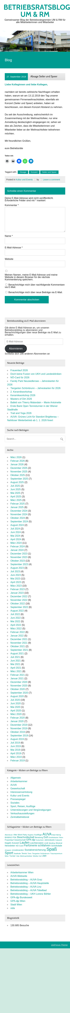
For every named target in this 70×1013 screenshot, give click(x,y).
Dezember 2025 (18, 468)
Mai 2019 (15, 750)
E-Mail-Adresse (14, 247)
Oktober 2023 (17, 560)
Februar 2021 (17, 675)
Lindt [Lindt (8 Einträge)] (46, 843)
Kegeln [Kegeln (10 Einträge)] (8, 843)
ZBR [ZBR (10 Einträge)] (44, 856)
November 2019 (18, 728)
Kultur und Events (24, 179)
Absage (23, 172)
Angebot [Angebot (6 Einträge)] (31, 835)
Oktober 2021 (17, 646)
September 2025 (19, 478)
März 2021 (16, 671)
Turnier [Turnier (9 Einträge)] (12, 856)
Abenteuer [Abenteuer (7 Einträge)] (9, 835)
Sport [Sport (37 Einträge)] (9, 853)
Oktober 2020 (17, 689)
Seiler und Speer (49, 172)
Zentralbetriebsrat (19, 817)
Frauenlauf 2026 (19, 370)
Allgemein (15, 778)
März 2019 (16, 757)
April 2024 (15, 539)
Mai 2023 (15, 578)
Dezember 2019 (18, 725)
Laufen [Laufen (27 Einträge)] (24, 842)
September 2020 (19, 692)
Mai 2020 (15, 707)
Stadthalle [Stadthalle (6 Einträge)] (17, 853)
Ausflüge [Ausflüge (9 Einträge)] (38, 835)
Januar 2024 (17, 550)
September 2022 (19, 607)
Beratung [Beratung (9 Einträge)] (39, 837)
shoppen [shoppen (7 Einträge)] (8, 850)
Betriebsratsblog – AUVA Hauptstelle (29, 883)
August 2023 (17, 568)
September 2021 (19, 650)
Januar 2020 (17, 721)
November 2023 (18, 557)
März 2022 (16, 628)
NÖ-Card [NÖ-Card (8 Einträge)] (19, 846)
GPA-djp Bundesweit (21, 897)
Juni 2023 (15, 575)
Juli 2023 (15, 571)
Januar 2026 (17, 464)
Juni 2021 (15, 660)
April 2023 (15, 582)
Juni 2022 (15, 618)
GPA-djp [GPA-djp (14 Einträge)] (30, 839)
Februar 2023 (17, 589)
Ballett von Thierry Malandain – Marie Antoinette (35, 402)
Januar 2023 (17, 593)
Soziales (14, 802)
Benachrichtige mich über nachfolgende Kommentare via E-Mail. (35, 285)
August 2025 (17, 482)
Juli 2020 (15, 700)
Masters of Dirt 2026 (21, 399)
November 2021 (18, 643)
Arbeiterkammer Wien (22, 872)
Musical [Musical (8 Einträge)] (59, 843)
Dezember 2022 (18, 596)
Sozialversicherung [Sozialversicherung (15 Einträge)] (35, 849)
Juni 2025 (15, 489)
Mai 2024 (15, 536)
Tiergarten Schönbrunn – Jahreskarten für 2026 (35, 388)
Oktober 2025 (17, 475)
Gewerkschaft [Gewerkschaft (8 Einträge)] (20, 840)
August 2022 (17, 610)
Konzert (34, 172)
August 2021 (17, 653)
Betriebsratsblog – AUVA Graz (26, 879)
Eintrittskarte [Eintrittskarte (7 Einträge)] (53, 837)
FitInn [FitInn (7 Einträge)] (61, 837)
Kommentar (12, 205)
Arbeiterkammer (18, 781)
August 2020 (17, 696)
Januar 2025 (17, 507)
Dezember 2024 (18, 511)
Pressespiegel (17, 799)
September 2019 (19, 735)
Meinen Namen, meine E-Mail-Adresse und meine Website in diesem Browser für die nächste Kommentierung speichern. (31, 277)
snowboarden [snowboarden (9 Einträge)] (18, 850)
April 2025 (15, 496)
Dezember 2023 (18, 553)
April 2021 (15, 668)
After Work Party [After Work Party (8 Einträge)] (20, 835)
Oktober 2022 (17, 603)
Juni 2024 (15, 532)
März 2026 (16, 457)
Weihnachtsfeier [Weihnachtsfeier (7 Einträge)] (26, 856)
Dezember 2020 (18, 682)
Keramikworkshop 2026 (22, 395)
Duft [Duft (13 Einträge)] (46, 837)
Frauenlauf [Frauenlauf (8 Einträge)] (9, 840)
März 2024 (16, 543)
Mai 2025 (15, 493)
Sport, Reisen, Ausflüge (22, 806)
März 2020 (16, 714)
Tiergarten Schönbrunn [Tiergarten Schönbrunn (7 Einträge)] (41, 853)
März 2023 (16, 585)
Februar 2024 (17, 546)
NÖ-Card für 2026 (19, 377)
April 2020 (15, 710)
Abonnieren (16, 348)
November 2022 (18, 600)
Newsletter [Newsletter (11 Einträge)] (10, 845)
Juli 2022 (15, 614)
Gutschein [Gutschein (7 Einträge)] (40, 840)
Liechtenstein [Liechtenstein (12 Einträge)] (36, 843)
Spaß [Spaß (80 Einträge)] (51, 849)
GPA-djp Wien (17, 901)
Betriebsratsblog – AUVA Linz (25, 886)
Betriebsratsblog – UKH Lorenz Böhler (30, 894)
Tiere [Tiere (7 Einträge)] (29, 853)
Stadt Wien (16, 904)
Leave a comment (51, 179)
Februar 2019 (17, 760)
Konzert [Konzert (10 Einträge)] (15, 843)
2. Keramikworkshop (21, 391)
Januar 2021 (17, 678)
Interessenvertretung (21, 792)
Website (9, 259)
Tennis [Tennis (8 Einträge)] (24, 853)
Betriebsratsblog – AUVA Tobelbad (28, 890)
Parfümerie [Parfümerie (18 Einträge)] (30, 845)
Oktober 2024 (17, 518)
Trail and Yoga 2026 (21, 413)
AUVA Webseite (18, 876)
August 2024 (17, 525)
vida (12, 908)
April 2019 (15, 753)
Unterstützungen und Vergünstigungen (30, 810)
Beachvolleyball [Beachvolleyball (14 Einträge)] (25, 837)
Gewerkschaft (17, 788)
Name (9, 236)
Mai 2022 (15, 621)
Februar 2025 (17, 503)
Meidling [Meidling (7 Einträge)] (52, 843)
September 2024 (19, 521)
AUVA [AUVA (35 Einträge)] (47, 834)
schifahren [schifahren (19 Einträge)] (44, 845)
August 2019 (17, 739)
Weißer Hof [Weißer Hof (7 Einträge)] (37, 856)
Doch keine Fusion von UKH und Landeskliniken (35, 374)
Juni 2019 (15, 746)
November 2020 (18, 685)
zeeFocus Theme (59, 945)
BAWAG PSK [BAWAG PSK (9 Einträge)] (11, 837)
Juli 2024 (15, 528)
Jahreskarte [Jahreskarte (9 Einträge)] (49, 840)
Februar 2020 (17, 717)
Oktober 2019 (17, 732)
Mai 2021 (15, 664)
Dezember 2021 (18, 639)
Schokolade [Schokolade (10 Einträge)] (56, 845)
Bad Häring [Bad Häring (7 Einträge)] (56, 835)
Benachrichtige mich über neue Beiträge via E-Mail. (35, 292)
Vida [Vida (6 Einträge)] (17, 856)
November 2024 (18, 514)
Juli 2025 (15, 486)
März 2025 (16, 500)
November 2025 (18, 471)
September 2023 (19, 564)
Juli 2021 (15, 657)
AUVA (13, 785)
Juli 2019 (15, 742)
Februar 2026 (17, 461)
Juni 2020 (15, 703)
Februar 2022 (17, 632)
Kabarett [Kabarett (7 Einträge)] (58, 840)
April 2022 (15, 625)
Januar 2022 (17, 635)
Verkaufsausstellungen (22, 813)
